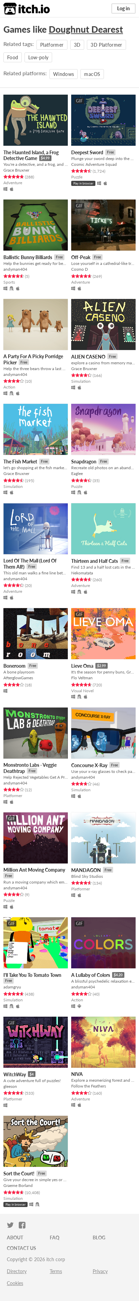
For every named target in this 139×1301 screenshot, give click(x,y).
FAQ (54, 1237)
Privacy (100, 1271)
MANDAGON (86, 870)
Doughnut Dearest (86, 29)
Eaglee (77, 473)
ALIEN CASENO (88, 357)
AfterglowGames (18, 677)
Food (12, 57)
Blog (99, 1237)
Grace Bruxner (16, 170)
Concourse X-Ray (89, 765)
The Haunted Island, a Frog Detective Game (31, 155)
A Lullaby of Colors (90, 975)
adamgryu (12, 986)
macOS (92, 74)
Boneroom (14, 666)
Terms (56, 1271)
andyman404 (15, 269)
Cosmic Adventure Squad (94, 164)
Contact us (21, 1248)
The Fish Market (20, 461)
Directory (17, 1271)
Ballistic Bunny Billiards (27, 257)
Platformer (52, 45)
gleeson (10, 1086)
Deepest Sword (87, 152)
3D (77, 45)
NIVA (77, 1074)
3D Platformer (106, 45)
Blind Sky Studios (87, 876)
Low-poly (38, 57)
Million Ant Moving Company (34, 870)
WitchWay (14, 1074)
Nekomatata (82, 572)
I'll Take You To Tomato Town (32, 975)
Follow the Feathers (88, 1086)
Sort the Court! (18, 1173)
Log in (123, 8)
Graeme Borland (18, 1185)
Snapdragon (83, 461)
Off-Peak (80, 257)
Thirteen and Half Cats (94, 561)
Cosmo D (79, 269)
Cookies (15, 1283)
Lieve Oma (82, 666)
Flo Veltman (82, 677)
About (15, 1237)
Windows (63, 74)
